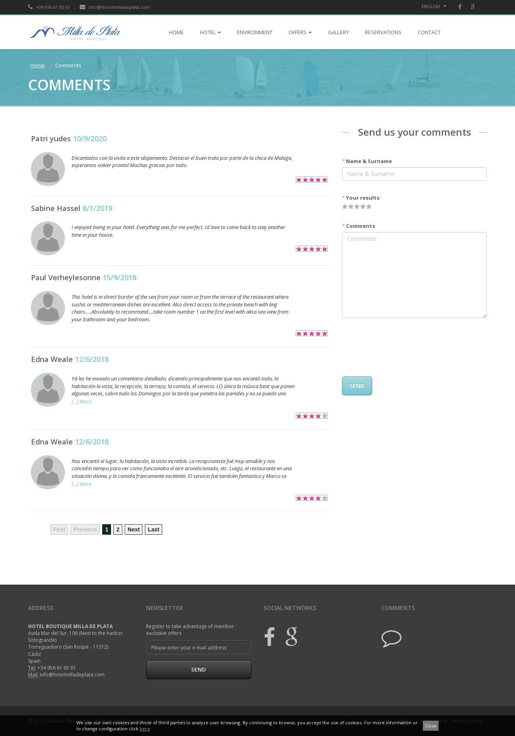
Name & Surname (367, 161)
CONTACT (429, 32)
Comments (358, 225)
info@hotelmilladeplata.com (115, 7)
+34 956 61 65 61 (49, 7)
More (85, 401)
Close (431, 726)
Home (37, 65)
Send (198, 669)
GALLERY (338, 32)
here (145, 729)
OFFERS (300, 32)
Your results (360, 197)
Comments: (414, 275)
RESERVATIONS (383, 32)
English (434, 6)
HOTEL (210, 32)
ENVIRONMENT (254, 32)
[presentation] (403, 347)
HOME (176, 32)
